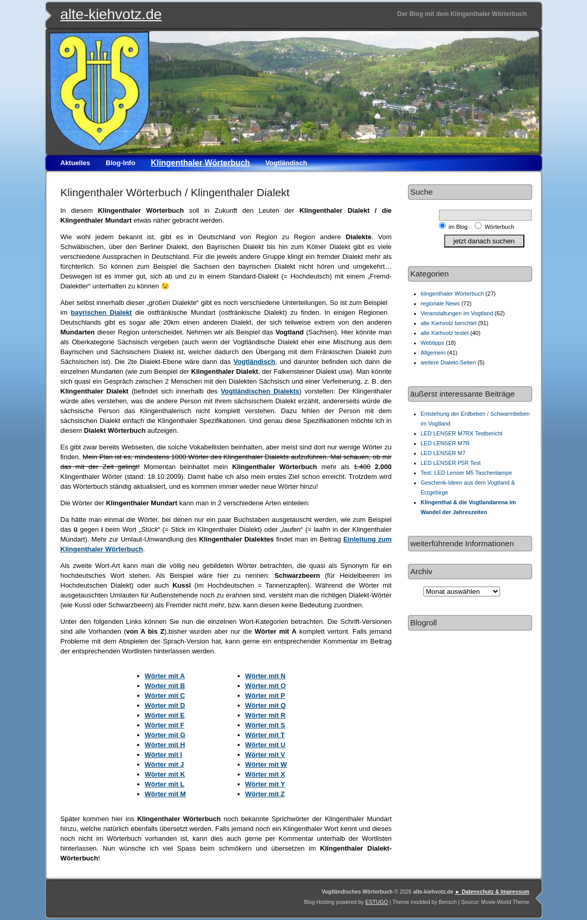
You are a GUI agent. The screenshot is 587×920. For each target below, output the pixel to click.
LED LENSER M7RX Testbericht (462, 433)
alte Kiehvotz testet (445, 333)
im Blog (460, 227)
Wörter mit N (265, 676)
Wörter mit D (165, 705)
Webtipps (433, 343)
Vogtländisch (286, 163)
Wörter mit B (165, 686)
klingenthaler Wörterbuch (452, 293)
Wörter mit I (163, 754)
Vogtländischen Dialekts (260, 391)
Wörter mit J (164, 764)
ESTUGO (376, 902)
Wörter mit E (165, 715)
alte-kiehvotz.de (111, 14)
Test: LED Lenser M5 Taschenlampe (466, 473)
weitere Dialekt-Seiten (448, 362)
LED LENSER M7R (445, 443)
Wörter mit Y (265, 784)
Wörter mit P (265, 695)
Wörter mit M (165, 794)
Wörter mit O (265, 686)
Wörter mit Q (265, 705)
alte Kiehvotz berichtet (449, 323)
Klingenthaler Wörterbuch (200, 162)
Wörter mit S (265, 725)
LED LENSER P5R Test (451, 463)
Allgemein (433, 352)
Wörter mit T (265, 735)
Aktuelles (76, 163)
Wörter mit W (266, 764)
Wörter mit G (165, 735)
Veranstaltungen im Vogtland (457, 313)
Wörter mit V (265, 754)
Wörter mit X (265, 774)
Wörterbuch (499, 227)
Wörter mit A (165, 676)
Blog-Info (120, 163)
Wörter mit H (165, 745)
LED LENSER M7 (443, 453)
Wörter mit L (165, 784)
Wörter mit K (165, 774)
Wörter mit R (265, 715)
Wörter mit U (265, 745)
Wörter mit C (165, 695)
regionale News (440, 303)
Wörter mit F (165, 725)
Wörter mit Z (265, 794)
